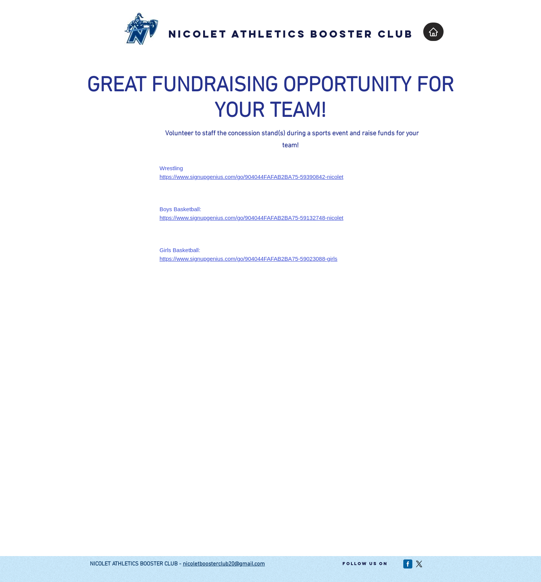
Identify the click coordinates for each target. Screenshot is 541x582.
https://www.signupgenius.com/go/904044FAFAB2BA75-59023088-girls (248, 258)
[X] (419, 563)
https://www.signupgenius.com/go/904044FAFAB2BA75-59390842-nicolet (251, 177)
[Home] (433, 32)
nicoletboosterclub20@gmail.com (224, 564)
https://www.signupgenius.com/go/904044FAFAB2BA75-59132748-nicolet (251, 218)
